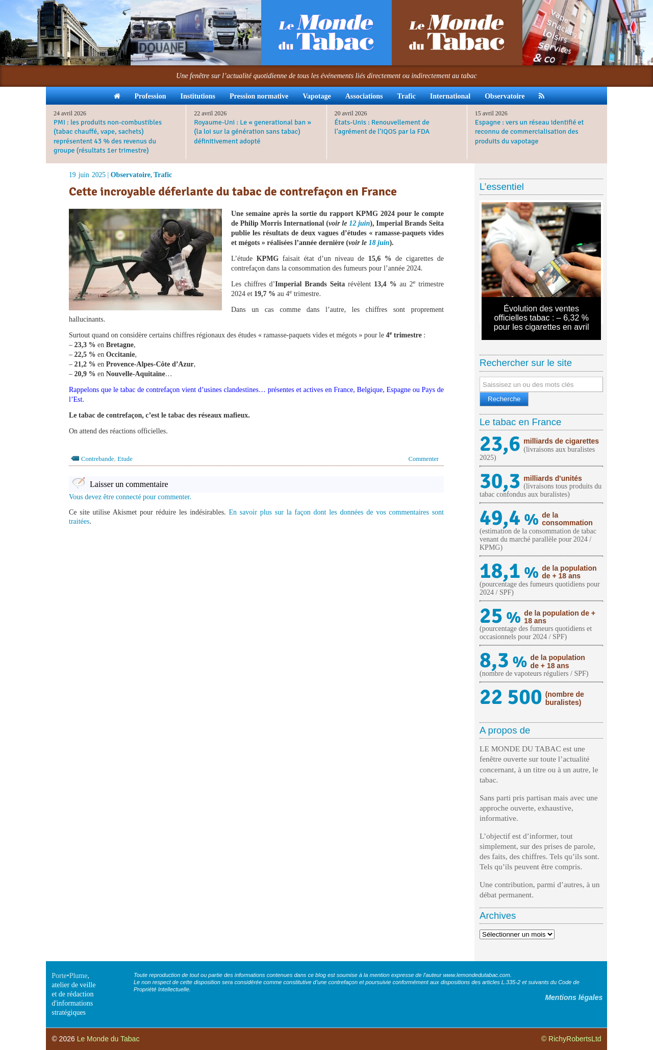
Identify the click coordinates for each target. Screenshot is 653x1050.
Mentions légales (573, 997)
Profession (150, 96)
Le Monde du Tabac (108, 1039)
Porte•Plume (69, 976)
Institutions (197, 96)
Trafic (406, 96)
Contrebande (97, 458)
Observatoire (504, 96)
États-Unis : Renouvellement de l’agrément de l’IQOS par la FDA (382, 127)
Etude (124, 458)
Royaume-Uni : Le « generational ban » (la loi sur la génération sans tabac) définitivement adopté (252, 131)
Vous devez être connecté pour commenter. (130, 497)
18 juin (379, 243)
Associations (364, 96)
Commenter (424, 458)
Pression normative (259, 96)
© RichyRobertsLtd (571, 1039)
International (450, 96)
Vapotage (317, 96)
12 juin (359, 223)
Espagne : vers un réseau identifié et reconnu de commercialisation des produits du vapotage (529, 131)
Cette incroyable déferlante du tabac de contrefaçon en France (233, 191)
